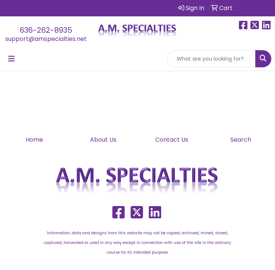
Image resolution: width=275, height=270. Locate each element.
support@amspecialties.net (46, 39)
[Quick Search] (211, 58)
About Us (103, 139)
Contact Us (171, 139)
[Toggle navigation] (11, 59)
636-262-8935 (46, 30)
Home (34, 139)
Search (240, 139)
